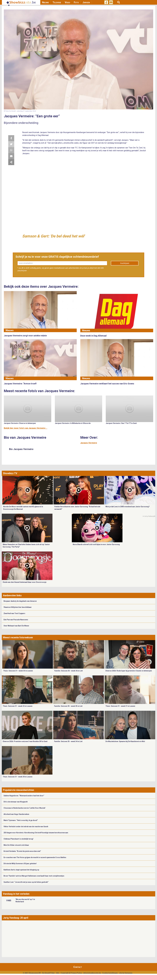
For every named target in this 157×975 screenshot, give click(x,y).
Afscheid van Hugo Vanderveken (16, 814)
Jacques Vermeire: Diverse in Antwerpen (20, 423)
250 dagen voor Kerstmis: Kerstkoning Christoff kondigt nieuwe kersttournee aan (36, 833)
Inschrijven (124, 263)
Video (67, 2)
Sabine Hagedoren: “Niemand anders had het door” (24, 796)
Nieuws (45, 2)
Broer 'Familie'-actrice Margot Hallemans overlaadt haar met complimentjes (34, 876)
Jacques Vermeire (88, 443)
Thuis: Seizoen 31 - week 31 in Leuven (120, 706)
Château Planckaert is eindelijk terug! (18, 839)
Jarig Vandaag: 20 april (15, 917)
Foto (76, 2)
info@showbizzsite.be (92, 973)
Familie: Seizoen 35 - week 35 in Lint (68, 706)
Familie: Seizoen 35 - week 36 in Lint (68, 671)
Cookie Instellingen (110, 973)
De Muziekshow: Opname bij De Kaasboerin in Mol (125, 741)
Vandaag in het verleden (16, 893)
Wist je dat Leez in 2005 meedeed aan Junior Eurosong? (128, 507)
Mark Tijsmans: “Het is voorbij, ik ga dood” (21, 820)
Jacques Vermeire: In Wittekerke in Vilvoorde (73, 423)
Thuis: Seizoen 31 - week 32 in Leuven (17, 706)
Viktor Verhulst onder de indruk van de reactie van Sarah (26, 826)
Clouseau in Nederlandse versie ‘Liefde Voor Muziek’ (25, 808)
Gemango (128, 973)
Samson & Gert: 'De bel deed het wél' (53, 236)
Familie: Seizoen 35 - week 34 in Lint (68, 741)
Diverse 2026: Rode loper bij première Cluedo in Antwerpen (129, 671)
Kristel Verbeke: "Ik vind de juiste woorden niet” (22, 851)
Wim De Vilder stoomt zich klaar (16, 845)
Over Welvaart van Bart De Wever (16, 626)
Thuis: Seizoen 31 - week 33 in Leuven (18, 671)
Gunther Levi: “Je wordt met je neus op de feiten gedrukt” (26, 882)
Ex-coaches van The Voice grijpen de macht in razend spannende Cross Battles (35, 857)
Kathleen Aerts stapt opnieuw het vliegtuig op (21, 870)
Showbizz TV (10, 473)
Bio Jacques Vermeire (21, 449)
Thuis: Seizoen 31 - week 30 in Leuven (17, 777)
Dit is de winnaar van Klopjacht (16, 802)
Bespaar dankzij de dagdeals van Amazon (20, 601)
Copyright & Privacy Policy (71, 973)
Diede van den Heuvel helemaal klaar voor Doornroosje (24, 582)
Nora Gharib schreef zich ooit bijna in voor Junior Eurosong (96, 544)
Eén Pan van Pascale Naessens (16, 620)
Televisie (57, 2)
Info (57, 973)
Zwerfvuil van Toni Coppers (14, 613)
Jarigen (86, 2)
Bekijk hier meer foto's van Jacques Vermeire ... (25, 428)
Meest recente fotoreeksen (18, 637)
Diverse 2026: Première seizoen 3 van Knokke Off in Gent (25, 741)
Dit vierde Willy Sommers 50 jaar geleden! (20, 863)
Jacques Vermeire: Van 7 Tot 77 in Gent (121, 423)
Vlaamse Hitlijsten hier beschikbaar (18, 607)
